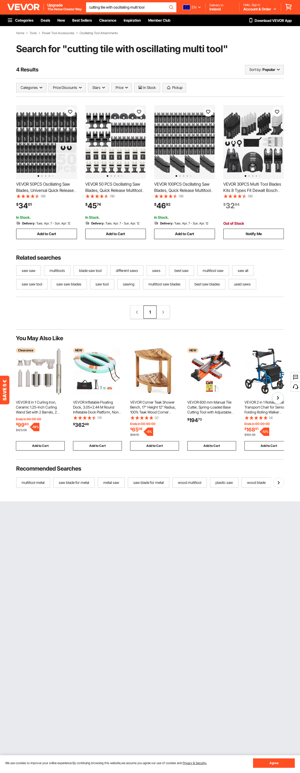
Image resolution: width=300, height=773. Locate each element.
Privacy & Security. (195, 763)
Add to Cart (46, 234)
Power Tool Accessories (58, 33)
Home (20, 33)
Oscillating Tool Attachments (99, 33)
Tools (33, 33)
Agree (274, 763)
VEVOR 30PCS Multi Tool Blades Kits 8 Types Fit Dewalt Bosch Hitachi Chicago (252, 190)
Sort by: (255, 69)
